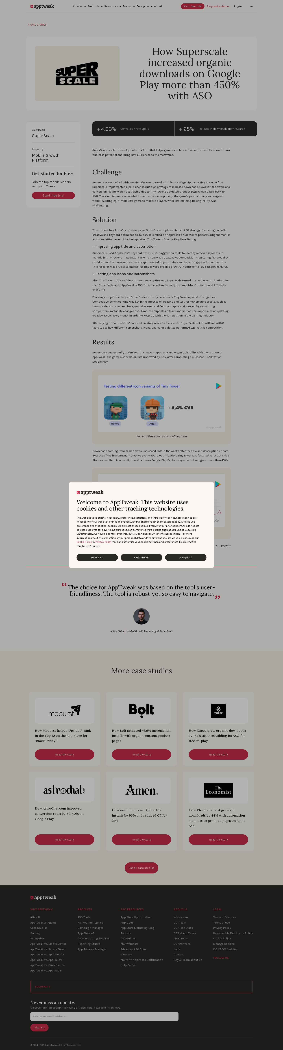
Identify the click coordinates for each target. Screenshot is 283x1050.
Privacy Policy (103, 541)
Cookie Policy (84, 541)
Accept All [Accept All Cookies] (185, 557)
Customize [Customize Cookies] (141, 557)
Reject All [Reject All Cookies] (97, 557)
